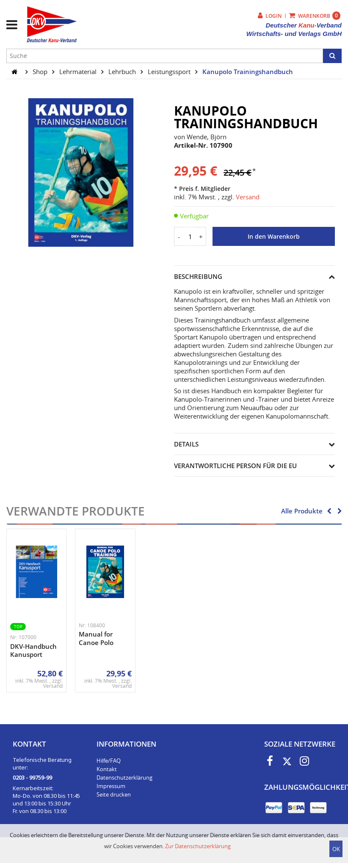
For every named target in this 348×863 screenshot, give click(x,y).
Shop (41, 71)
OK (336, 849)
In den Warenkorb (274, 236)
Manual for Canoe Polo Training (96, 642)
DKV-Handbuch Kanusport (33, 650)
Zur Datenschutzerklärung (198, 846)
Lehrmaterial (78, 71)
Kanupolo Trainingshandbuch (247, 71)
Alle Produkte (302, 511)
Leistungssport (170, 71)
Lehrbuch (123, 71)
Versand (248, 197)
